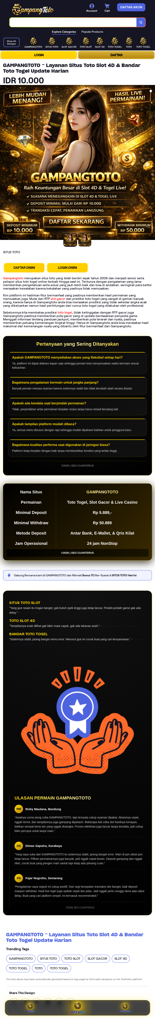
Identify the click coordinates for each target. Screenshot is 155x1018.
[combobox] (73, 22)
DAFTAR (116, 55)
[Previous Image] (3, 163)
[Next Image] (152, 163)
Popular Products (92, 31)
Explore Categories (64, 31)
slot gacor (58, 298)
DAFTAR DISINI (24, 267)
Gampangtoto (13, 278)
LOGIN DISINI (67, 267)
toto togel (65, 312)
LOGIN (39, 55)
